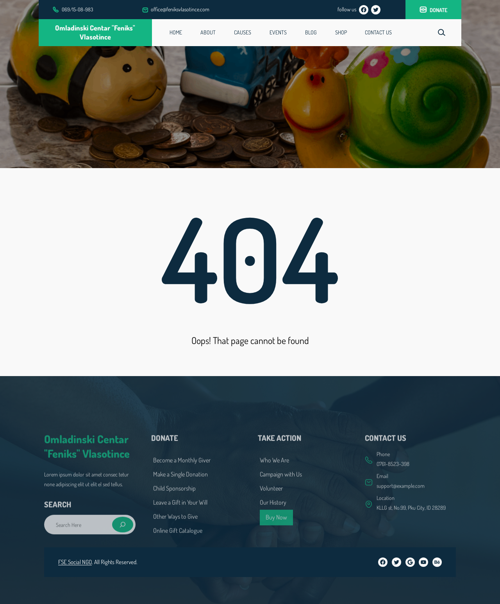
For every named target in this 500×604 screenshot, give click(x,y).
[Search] (122, 550)
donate (438, 10)
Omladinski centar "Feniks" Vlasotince (95, 32)
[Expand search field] (441, 32)
